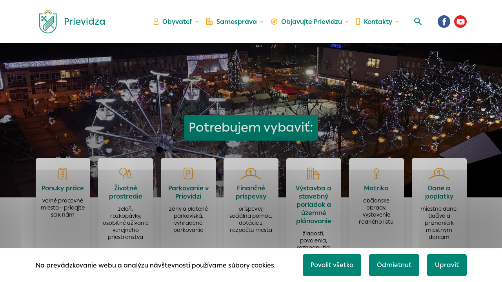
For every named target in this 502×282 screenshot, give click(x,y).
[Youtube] (460, 21)
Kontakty (374, 22)
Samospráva (231, 22)
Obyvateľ (173, 22)
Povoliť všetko (332, 265)
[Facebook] (444, 21)
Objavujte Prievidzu (306, 22)
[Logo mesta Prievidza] (69, 21)
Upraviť (447, 265)
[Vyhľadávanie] (418, 21)
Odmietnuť (394, 265)
